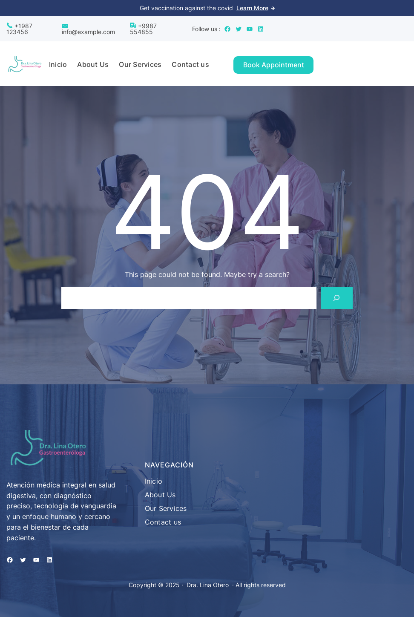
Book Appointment (273, 65)
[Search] (337, 297)
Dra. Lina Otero (208, 584)
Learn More (252, 8)
